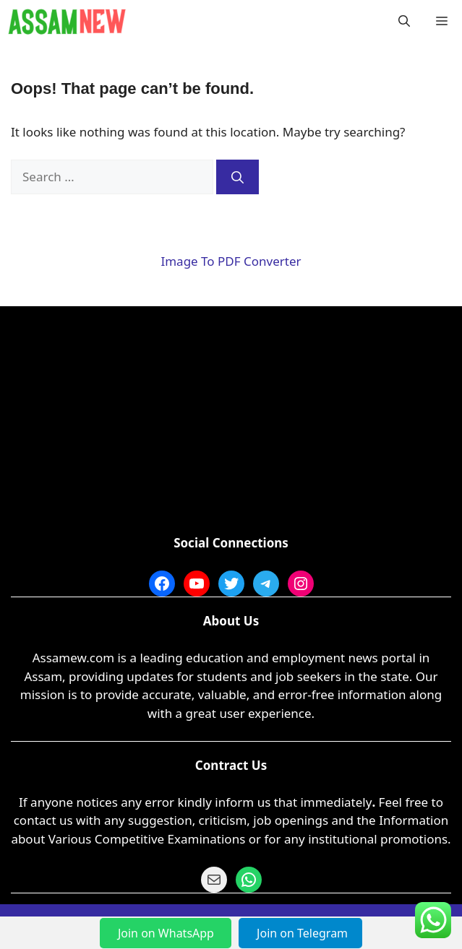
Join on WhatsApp (167, 933)
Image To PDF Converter (231, 261)
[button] (404, 21)
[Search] (237, 177)
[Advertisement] (231, 425)
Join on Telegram (302, 933)
